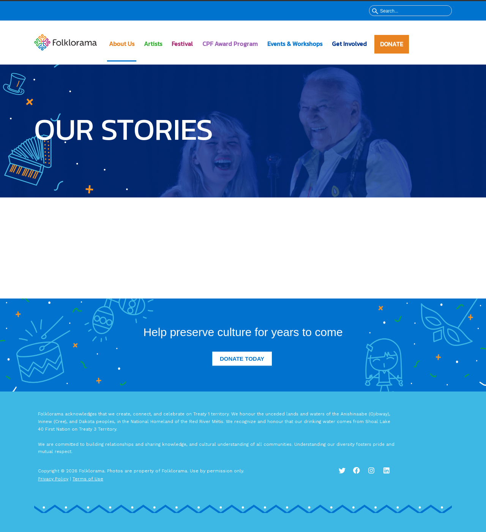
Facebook (360, 474)
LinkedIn (391, 474)
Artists (153, 43)
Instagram (375, 474)
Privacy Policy (53, 478)
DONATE (391, 44)
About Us (121, 43)
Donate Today (242, 358)
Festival (182, 43)
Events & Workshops (294, 43)
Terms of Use (88, 478)
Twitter (345, 474)
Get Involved (349, 43)
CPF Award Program (230, 43)
